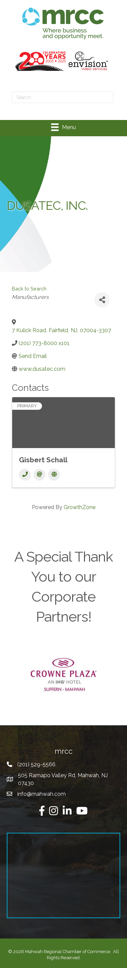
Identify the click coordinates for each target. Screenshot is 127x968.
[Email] (39, 475)
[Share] (102, 299)
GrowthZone (80, 507)
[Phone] (25, 475)
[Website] (54, 475)
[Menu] (63, 127)
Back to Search (29, 288)
